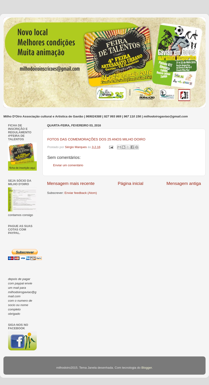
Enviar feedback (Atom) (81, 193)
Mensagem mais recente (71, 183)
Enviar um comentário (68, 165)
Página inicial (130, 183)
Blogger (146, 367)
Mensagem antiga (184, 183)
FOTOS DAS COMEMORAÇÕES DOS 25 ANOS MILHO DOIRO (96, 139)
